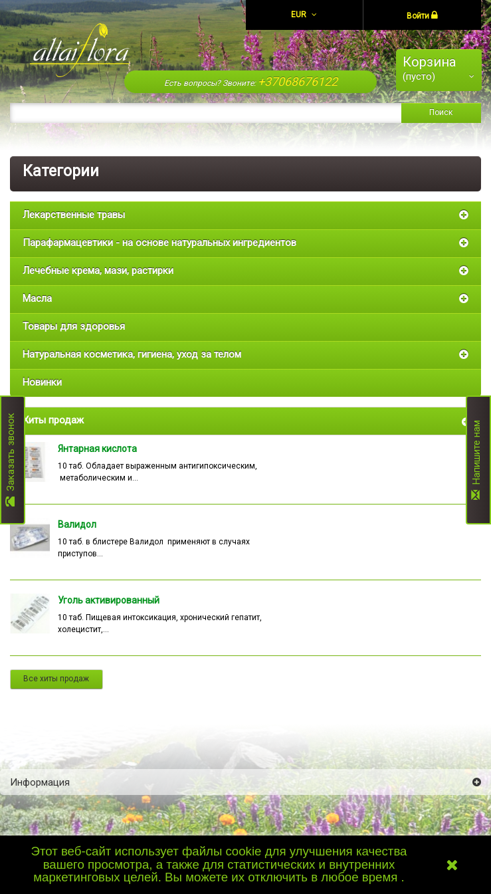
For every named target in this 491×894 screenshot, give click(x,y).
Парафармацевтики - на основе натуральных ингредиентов (159, 243)
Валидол (77, 524)
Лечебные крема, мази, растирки (98, 271)
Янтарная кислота (97, 448)
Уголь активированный (108, 600)
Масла (37, 298)
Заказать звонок (11, 459)
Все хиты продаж (56, 678)
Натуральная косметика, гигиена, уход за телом (132, 354)
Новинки (42, 382)
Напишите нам (476, 460)
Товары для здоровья (74, 326)
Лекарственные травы (74, 215)
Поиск (440, 112)
